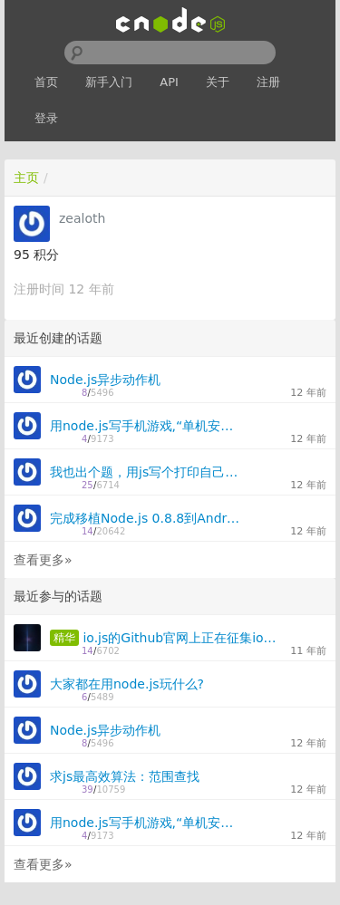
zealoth (82, 218)
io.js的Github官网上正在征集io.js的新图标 (180, 638)
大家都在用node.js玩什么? (127, 684)
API (169, 82)
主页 (26, 177)
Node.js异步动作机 (105, 379)
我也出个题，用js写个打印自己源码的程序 (147, 472)
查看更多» (43, 560)
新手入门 (108, 82)
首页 (46, 82)
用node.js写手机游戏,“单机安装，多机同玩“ (147, 426)
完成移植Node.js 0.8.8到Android (147, 518)
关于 (217, 82)
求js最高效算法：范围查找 (124, 776)
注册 (268, 82)
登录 (46, 118)
